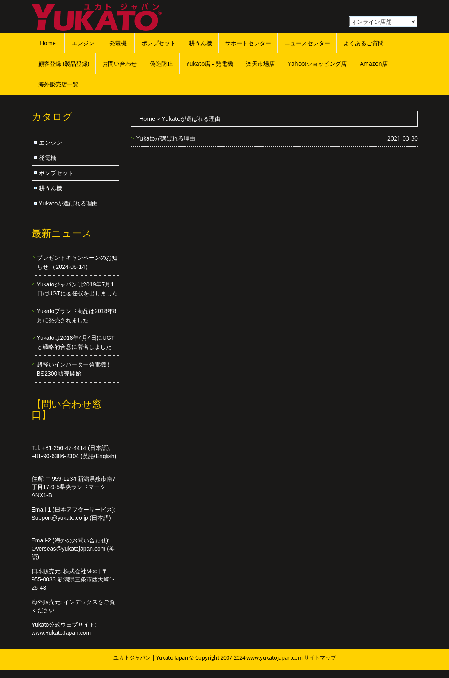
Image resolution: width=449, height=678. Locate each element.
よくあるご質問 (363, 43)
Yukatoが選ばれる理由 (165, 138)
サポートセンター (248, 43)
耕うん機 (200, 43)
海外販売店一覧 (58, 84)
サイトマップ (320, 657)
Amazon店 (374, 63)
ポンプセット (158, 43)
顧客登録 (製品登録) (63, 63)
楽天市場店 (260, 63)
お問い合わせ (119, 63)
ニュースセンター (307, 43)
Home (48, 43)
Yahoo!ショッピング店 (317, 63)
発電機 (118, 43)
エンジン (82, 43)
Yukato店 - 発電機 (209, 63)
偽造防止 (161, 63)
